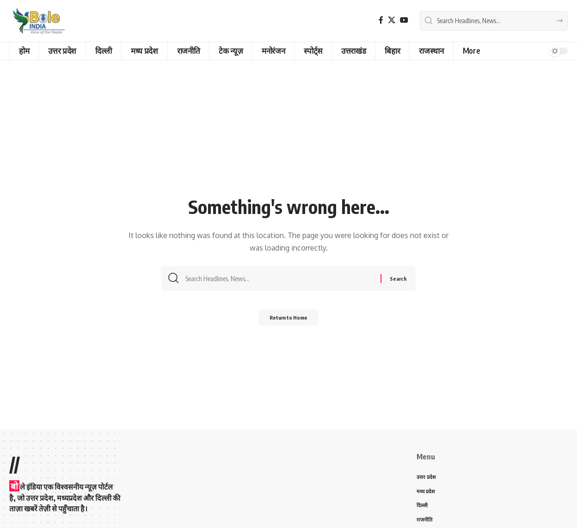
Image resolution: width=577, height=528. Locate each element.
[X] (392, 20)
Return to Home (288, 320)
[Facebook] (381, 20)
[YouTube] (404, 20)
